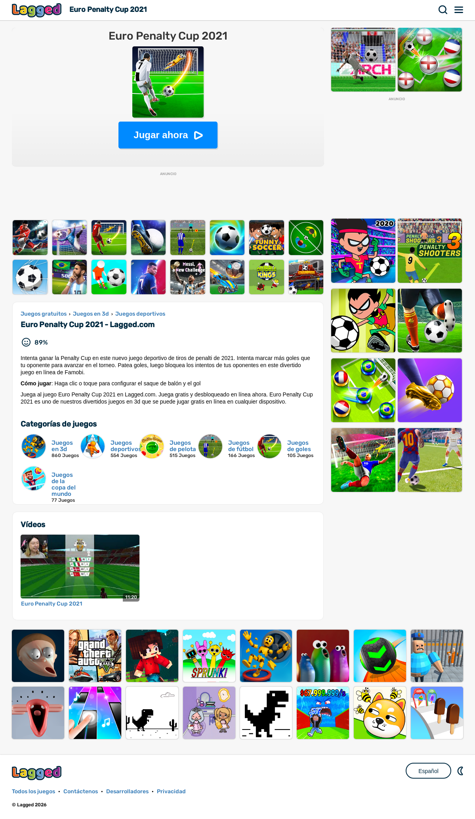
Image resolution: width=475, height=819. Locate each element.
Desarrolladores (127, 791)
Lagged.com (37, 773)
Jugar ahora (161, 135)
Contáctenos (80, 791)
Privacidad (171, 791)
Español (428, 771)
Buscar (443, 10)
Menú (459, 10)
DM (461, 771)
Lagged (37, 10)
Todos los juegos (33, 791)
